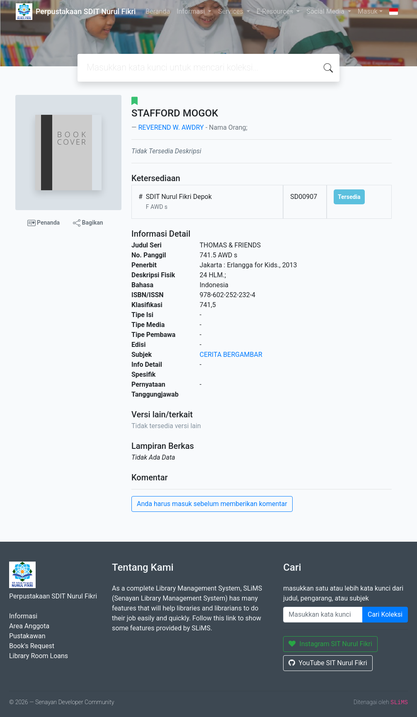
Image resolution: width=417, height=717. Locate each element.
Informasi (191, 11)
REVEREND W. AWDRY (171, 127)
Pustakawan (27, 636)
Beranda (157, 11)
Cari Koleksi (385, 614)
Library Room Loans (38, 656)
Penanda (43, 223)
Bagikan (88, 223)
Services (231, 11)
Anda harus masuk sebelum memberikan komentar (212, 504)
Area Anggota (29, 626)
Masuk (368, 11)
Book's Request (31, 646)
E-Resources (276, 11)
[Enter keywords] (323, 615)
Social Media (326, 11)
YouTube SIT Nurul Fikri (328, 663)
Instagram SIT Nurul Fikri (330, 644)
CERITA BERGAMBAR (231, 354)
